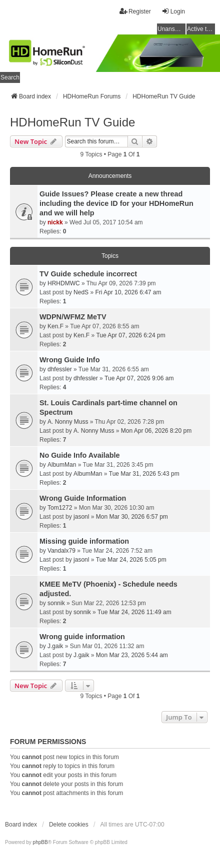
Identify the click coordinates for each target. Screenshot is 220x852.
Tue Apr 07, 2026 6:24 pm (130, 335)
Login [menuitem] (173, 11)
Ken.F (56, 326)
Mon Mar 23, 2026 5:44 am (132, 655)
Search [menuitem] (10, 77)
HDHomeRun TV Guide (72, 122)
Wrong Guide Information (83, 498)
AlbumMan (62, 464)
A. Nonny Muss (68, 421)
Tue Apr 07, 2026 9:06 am (139, 378)
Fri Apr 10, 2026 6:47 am (128, 292)
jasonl (81, 516)
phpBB (40, 842)
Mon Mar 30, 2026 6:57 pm (132, 516)
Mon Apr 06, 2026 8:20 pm (156, 430)
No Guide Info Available (80, 455)
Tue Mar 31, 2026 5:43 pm (144, 473)
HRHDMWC (64, 283)
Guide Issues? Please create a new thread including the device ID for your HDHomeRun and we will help (117, 203)
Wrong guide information (82, 637)
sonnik (56, 603)
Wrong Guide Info (70, 360)
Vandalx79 (62, 550)
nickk (55, 222)
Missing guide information (84, 541)
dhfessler (60, 369)
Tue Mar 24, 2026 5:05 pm (131, 559)
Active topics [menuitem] (201, 28)
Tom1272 (60, 507)
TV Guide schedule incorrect (88, 274)
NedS (81, 292)
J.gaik (55, 646)
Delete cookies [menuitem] (68, 824)
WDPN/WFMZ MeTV (73, 317)
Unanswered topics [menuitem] (172, 28)
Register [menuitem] (135, 11)
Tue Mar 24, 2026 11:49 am (135, 612)
